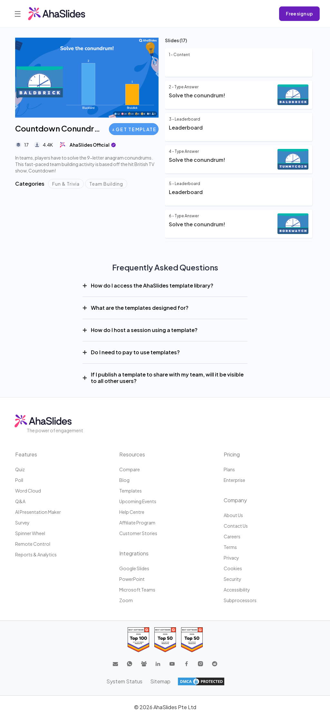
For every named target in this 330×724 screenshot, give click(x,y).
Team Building (106, 184)
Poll (19, 480)
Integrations (134, 553)
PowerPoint (132, 579)
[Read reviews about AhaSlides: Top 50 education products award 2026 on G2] (165, 639)
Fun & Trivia (66, 184)
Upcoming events (137, 501)
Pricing (232, 454)
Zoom (126, 600)
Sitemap (160, 681)
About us (233, 515)
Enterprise (234, 480)
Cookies (233, 568)
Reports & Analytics (36, 554)
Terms (230, 547)
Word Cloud (28, 491)
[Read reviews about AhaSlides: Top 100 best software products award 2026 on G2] (138, 639)
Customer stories (138, 533)
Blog (124, 480)
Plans (229, 469)
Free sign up (299, 13)
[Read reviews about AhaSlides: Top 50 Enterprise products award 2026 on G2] (192, 639)
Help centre (131, 512)
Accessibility (237, 589)
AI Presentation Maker (38, 512)
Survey (22, 522)
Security (232, 579)
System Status (124, 681)
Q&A (20, 501)
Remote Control (32, 544)
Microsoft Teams (137, 589)
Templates (130, 491)
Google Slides (134, 568)
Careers (232, 536)
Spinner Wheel (30, 533)
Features (26, 454)
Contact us (236, 526)
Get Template (134, 129)
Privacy (231, 558)
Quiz (20, 469)
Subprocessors (240, 600)
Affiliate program (137, 522)
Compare (129, 469)
